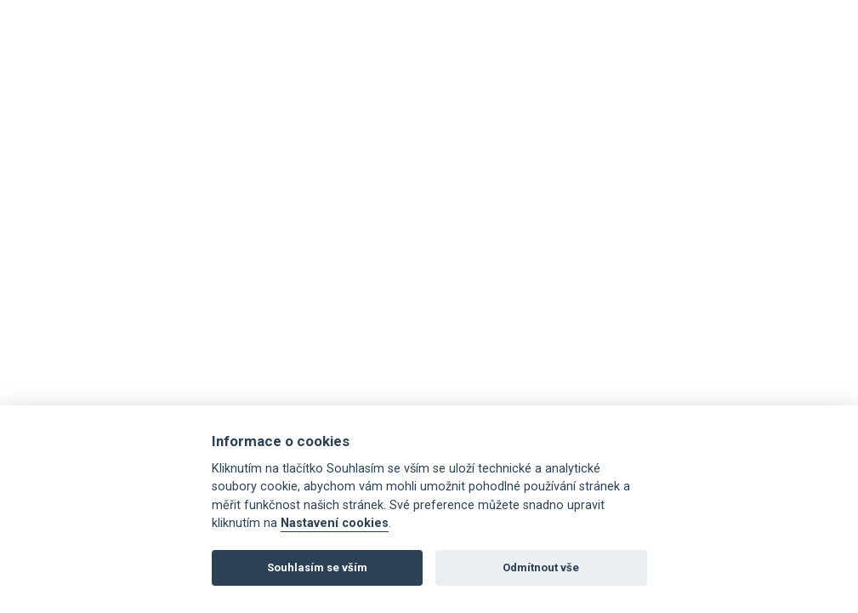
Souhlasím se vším (317, 567)
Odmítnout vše (541, 567)
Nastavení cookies (335, 523)
